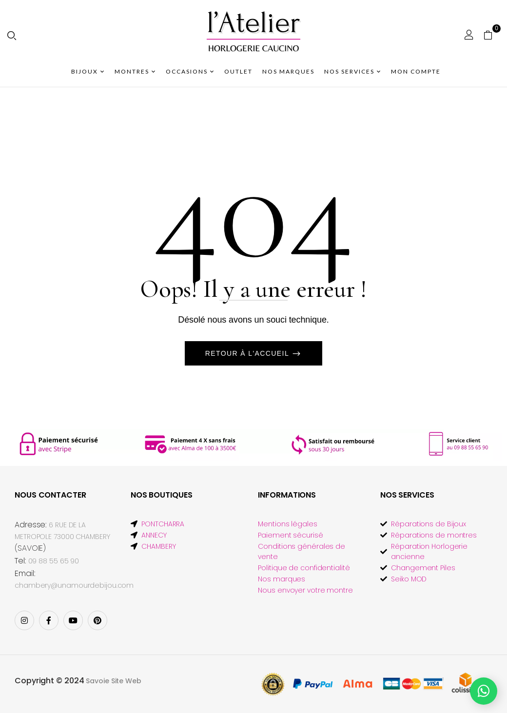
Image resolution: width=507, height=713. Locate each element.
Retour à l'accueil (248, 353)
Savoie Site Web (113, 681)
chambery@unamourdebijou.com (74, 585)
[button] (492, 34)
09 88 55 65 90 (53, 561)
